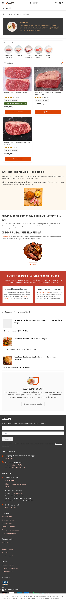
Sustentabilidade (8, 571)
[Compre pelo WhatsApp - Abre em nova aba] (34, 3)
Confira (33, 265)
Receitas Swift (7, 516)
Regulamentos (7, 549)
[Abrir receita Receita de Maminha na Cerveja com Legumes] (33, 344)
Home (5, 14)
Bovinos (26, 14)
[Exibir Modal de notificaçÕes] (3, 590)
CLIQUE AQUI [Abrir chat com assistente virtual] (10, 481)
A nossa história (8, 565)
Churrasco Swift (8, 520)
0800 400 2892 (17, 493)
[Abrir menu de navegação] (3, 3)
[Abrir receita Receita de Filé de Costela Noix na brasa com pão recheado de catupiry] (33, 325)
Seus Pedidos (7, 542)
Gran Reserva (6, 237)
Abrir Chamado (10, 507)
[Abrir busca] (56, 3)
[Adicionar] (18, 112)
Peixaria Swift (7, 523)
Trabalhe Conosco (9, 526)
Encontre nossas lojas (10, 568)
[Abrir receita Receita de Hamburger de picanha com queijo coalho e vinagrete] (33, 362)
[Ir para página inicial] (9, 3)
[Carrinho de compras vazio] (63, 3)
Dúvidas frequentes (9, 533)
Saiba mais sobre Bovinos (34, 30)
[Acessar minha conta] (59, 3)
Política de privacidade (10, 530)
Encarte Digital (7, 556)
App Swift (5, 552)
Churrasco (15, 14)
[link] (6, 8)
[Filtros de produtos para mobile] (61, 63)
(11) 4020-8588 (10, 458)
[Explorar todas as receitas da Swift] (33, 404)
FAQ (3, 546)
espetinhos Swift (44, 292)
